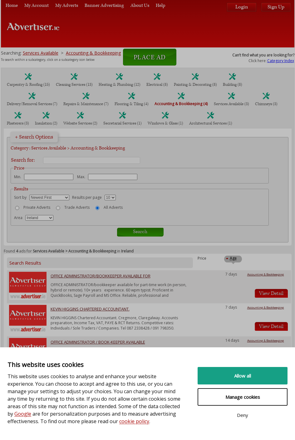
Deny (242, 415)
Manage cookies (242, 397)
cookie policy (134, 421)
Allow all (242, 376)
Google (22, 413)
